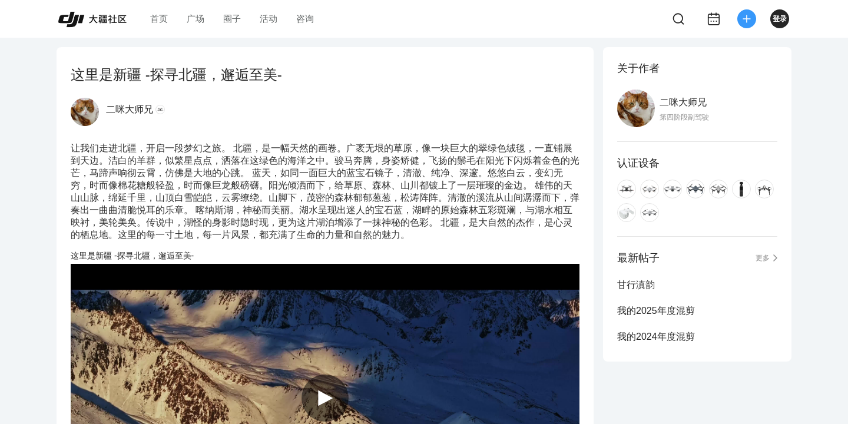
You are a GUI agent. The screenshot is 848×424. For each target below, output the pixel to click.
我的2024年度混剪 (656, 337)
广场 (195, 19)
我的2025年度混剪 (656, 311)
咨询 (305, 19)
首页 (159, 19)
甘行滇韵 (636, 285)
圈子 (232, 19)
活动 (268, 19)
